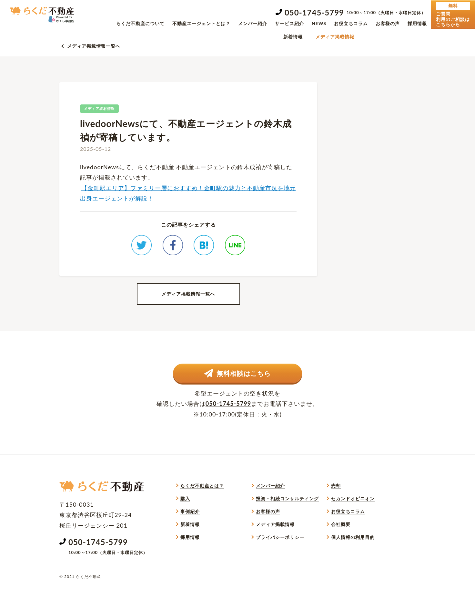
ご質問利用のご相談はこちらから (453, 14)
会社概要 (340, 541)
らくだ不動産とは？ (202, 502)
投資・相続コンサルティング (287, 515)
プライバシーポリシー (280, 554)
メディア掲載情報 (335, 36)
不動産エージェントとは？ (201, 23)
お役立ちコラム (351, 23)
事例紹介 (190, 528)
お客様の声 (388, 23)
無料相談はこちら (237, 389)
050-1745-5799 (314, 12)
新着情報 (293, 36)
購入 (185, 515)
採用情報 (417, 23)
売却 (336, 502)
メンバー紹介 (252, 23)
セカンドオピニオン (353, 515)
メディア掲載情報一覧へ (93, 46)
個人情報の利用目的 (353, 554)
